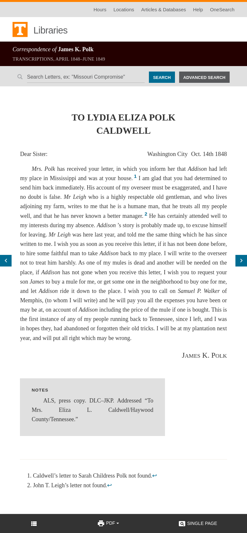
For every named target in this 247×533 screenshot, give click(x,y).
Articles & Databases (163, 9)
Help (198, 9)
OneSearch (222, 9)
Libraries (50, 30)
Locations (124, 9)
